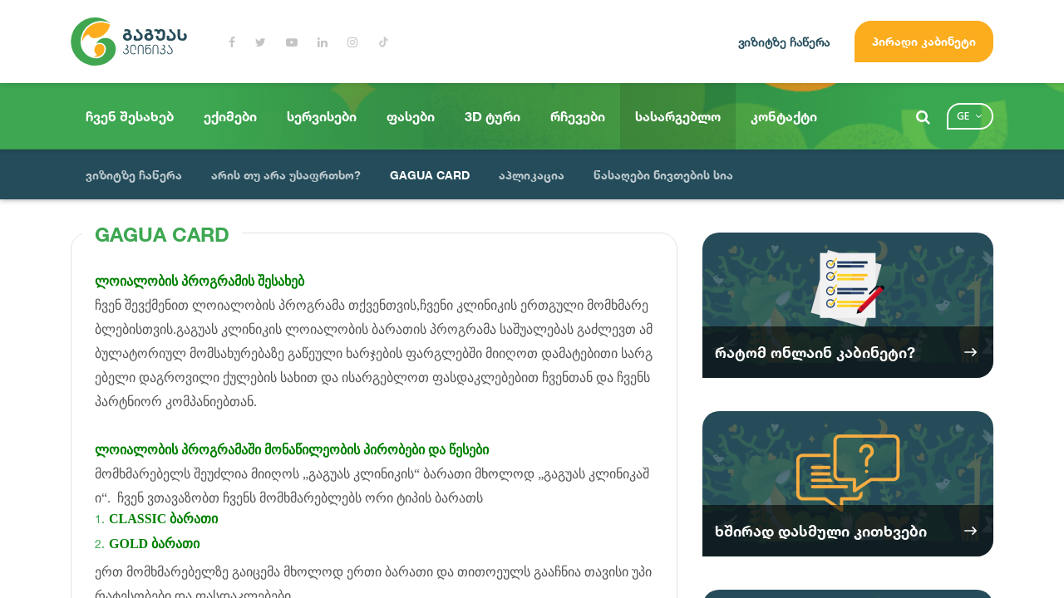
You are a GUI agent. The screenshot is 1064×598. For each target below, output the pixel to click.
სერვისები (322, 116)
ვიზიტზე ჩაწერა (784, 42)
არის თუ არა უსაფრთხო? (286, 175)
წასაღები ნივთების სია (663, 175)
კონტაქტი (784, 116)
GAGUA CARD (430, 175)
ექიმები (230, 116)
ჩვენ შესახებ (130, 116)
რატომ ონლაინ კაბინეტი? (815, 352)
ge (963, 116)
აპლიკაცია (531, 175)
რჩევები (577, 116)
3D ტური (492, 116)
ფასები (411, 116)
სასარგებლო (678, 116)
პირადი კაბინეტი (924, 41)
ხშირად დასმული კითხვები (821, 531)
